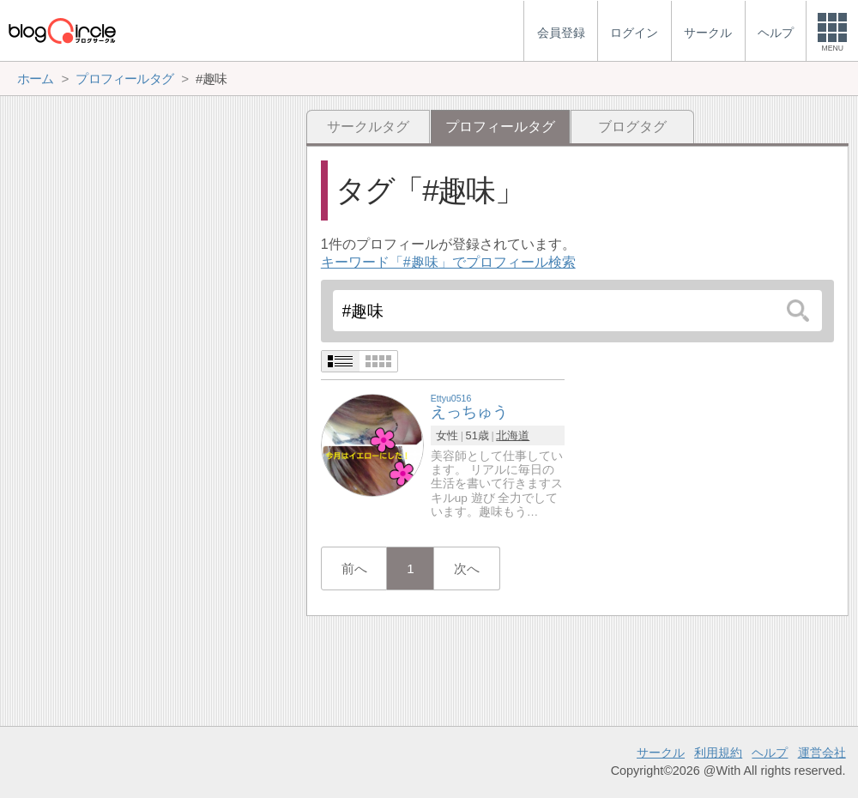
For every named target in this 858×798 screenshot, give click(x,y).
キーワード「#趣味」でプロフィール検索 (448, 262)
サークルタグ (368, 126)
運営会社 (822, 752)
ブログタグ (632, 126)
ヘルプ (770, 752)
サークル (661, 752)
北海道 (512, 435)
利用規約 (718, 752)
